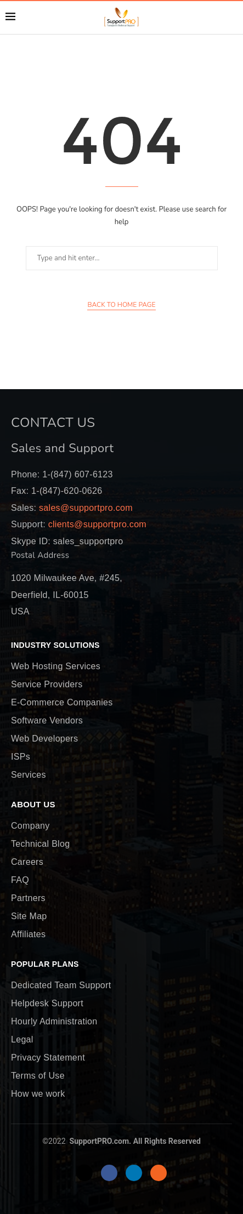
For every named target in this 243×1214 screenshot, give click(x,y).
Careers (27, 862)
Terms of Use (38, 1075)
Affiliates (28, 934)
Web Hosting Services (55, 666)
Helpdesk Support (47, 1003)
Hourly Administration (54, 1021)
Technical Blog (40, 844)
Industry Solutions (55, 645)
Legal (22, 1039)
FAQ (20, 880)
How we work (38, 1094)
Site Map (29, 916)
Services (28, 775)
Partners (28, 898)
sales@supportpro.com (84, 507)
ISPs (20, 756)
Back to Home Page (121, 304)
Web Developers (44, 738)
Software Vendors (47, 720)
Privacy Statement (48, 1057)
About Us (33, 804)
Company (30, 826)
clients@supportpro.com (96, 524)
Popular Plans (45, 964)
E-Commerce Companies (62, 702)
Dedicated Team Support (61, 985)
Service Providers (46, 684)
